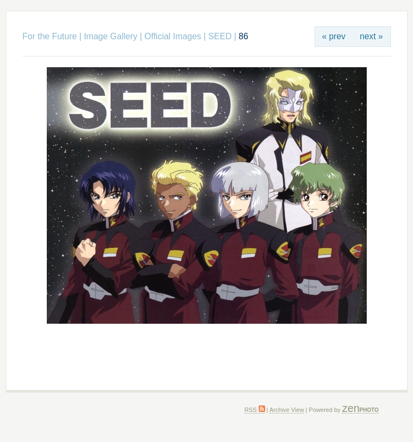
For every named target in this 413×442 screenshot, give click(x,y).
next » (371, 36)
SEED (220, 36)
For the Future (50, 36)
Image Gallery (111, 36)
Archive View (286, 410)
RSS (254, 410)
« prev (334, 36)
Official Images (173, 36)
